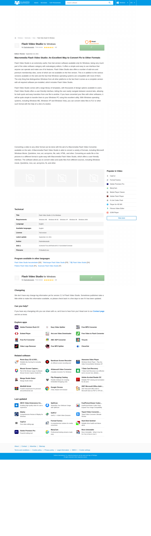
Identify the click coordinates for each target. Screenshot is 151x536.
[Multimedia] (27, 38)
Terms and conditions (22, 450)
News (36, 3)
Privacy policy (49, 450)
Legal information (63, 450)
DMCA (74, 450)
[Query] (89, 3)
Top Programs (55, 3)
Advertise (33, 446)
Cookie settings (84, 450)
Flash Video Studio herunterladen (26, 262)
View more (121, 218)
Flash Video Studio (39, 44)
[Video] (33, 38)
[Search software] (110, 3)
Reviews (44, 3)
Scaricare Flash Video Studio (48, 266)
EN (133, 3)
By (28, 47)
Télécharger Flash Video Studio (54, 262)
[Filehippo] (22, 3)
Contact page (98, 311)
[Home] (15, 38)
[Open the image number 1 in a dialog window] (61, 178)
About (17, 446)
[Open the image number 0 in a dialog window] (30, 178)
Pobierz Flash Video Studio (24, 266)
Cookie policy (37, 450)
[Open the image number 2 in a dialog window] (93, 178)
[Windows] (20, 38)
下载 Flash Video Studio (77, 262)
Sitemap (42, 446)
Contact (24, 446)
